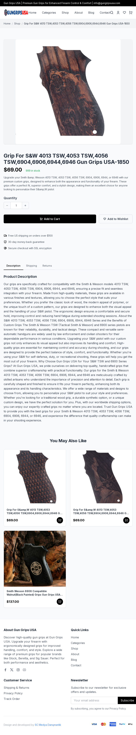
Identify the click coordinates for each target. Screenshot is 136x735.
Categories (49, 12)
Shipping (31, 265)
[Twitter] (11, 669)
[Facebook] (5, 669)
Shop (65, 12)
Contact (105, 12)
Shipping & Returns (16, 687)
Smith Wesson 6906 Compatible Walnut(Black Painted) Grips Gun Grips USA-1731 (34, 593)
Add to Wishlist (115, 219)
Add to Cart (50, 219)
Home (32, 12)
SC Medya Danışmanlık (48, 724)
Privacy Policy (13, 693)
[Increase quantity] (25, 205)
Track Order (12, 699)
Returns (47, 265)
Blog (91, 12)
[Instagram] (18, 669)
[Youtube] (24, 669)
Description (13, 265)
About (78, 12)
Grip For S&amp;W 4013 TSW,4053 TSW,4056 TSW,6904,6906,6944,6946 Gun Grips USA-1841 (35, 511)
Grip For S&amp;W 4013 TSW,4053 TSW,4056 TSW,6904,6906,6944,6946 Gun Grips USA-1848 (101, 511)
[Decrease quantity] (7, 205)
